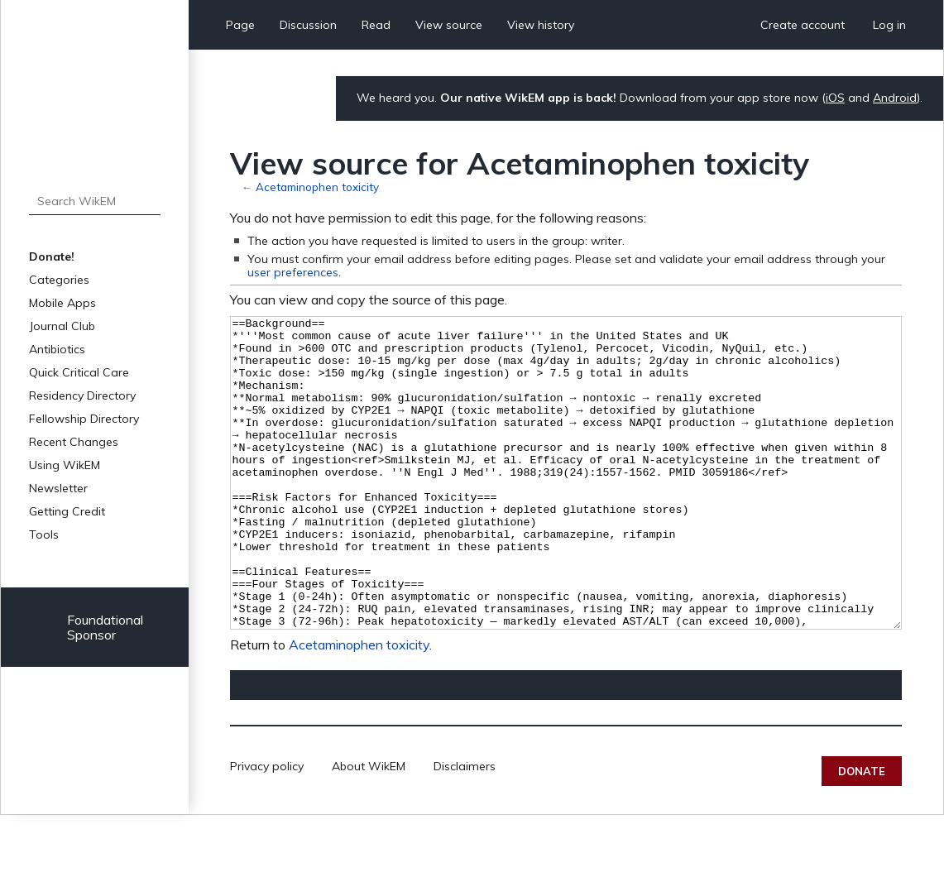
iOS (835, 97)
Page (240, 24)
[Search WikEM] (95, 201)
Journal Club (62, 326)
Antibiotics (57, 349)
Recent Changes (73, 441)
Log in (889, 24)
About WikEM (368, 828)
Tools (44, 534)
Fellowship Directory (84, 418)
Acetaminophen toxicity (317, 187)
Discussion (308, 24)
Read (376, 24)
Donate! (51, 256)
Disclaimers (465, 828)
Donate (861, 833)
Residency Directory (82, 395)
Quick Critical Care (79, 372)
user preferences (292, 272)
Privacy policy (267, 828)
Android (895, 97)
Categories (59, 279)
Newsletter (58, 488)
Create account (802, 24)
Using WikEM (64, 465)
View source (448, 24)
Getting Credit (67, 511)
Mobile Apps (62, 302)
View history (540, 24)
